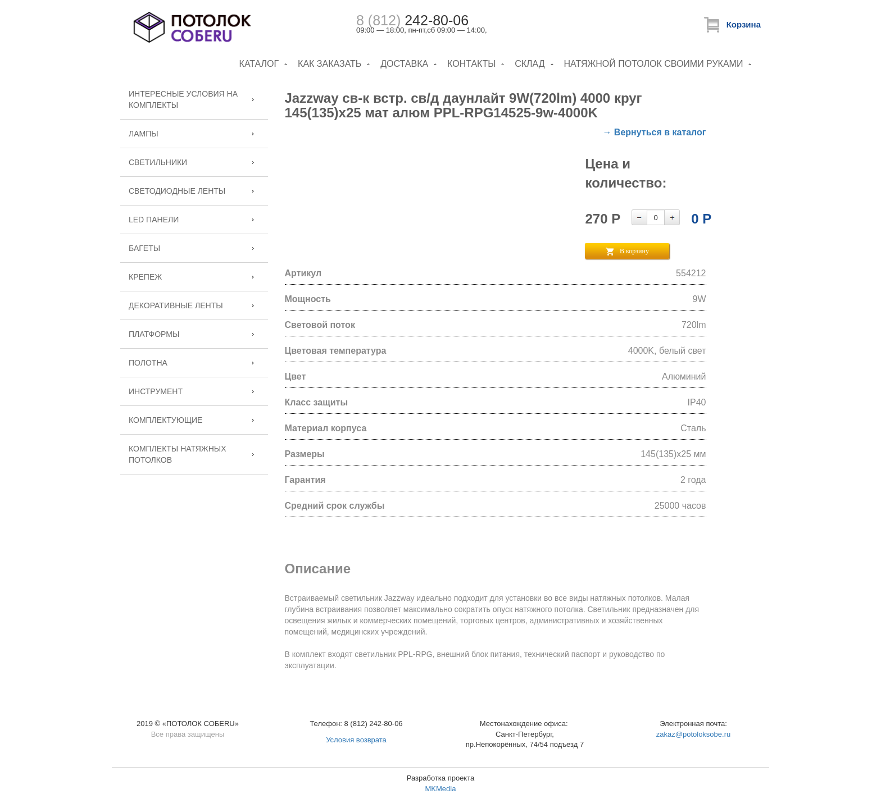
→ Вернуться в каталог (654, 132)
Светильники (158, 162)
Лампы (143, 133)
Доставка (404, 64)
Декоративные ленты (176, 305)
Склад (529, 64)
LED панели (154, 219)
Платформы (154, 334)
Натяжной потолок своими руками (653, 64)
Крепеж (145, 276)
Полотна (148, 362)
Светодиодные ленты (177, 190)
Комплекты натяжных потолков (177, 454)
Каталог (259, 64)
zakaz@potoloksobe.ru (693, 734)
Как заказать (329, 64)
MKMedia (440, 788)
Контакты (471, 64)
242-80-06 (412, 20)
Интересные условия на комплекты (183, 99)
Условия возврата (356, 740)
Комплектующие (165, 420)
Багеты (144, 248)
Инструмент (156, 391)
